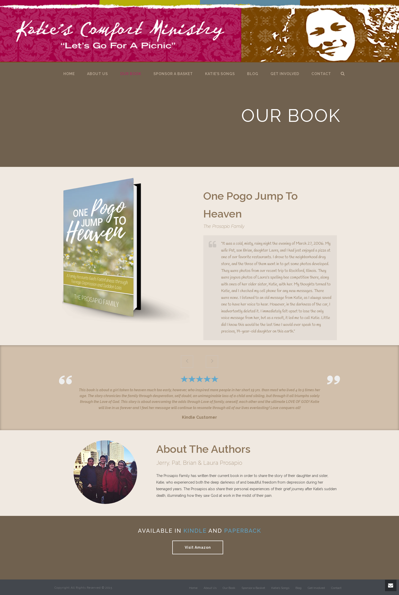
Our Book (130, 74)
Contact (321, 74)
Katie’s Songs (220, 74)
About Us (97, 74)
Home (69, 74)
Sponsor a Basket (173, 74)
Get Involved (284, 74)
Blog (252, 74)
